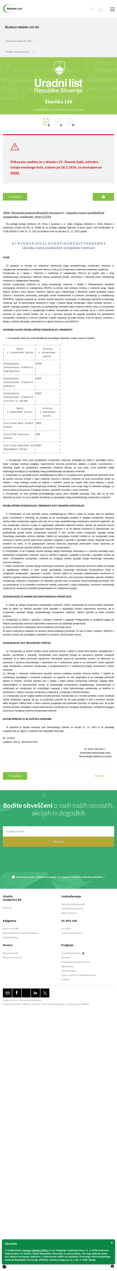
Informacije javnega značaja (75, 961)
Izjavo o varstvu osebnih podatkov (82, 877)
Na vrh (100, 776)
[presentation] (58, 863)
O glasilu (7, 907)
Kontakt (65, 957)
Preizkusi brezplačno (72, 932)
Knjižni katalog (10, 937)
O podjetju (66, 953)
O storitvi (66, 928)
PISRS (15, 173)
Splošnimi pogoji (46, 877)
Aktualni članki (10, 953)
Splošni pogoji (68, 970)
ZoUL (80, 162)
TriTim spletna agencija (53, 1004)
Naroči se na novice (12, 957)
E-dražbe (65, 979)
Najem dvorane (69, 912)
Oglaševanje (67, 966)
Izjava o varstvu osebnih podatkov (78, 975)
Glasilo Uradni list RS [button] (21, 41)
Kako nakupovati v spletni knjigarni (20, 932)
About (79, 953)
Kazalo (15, 197)
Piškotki (26, 1004)
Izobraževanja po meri (72, 908)
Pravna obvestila (11, 1004)
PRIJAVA (58, 842)
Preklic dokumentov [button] (20, 51)
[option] (58, 102)
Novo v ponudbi (11, 928)
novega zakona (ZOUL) (35, 1250)
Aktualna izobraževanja (73, 904)
